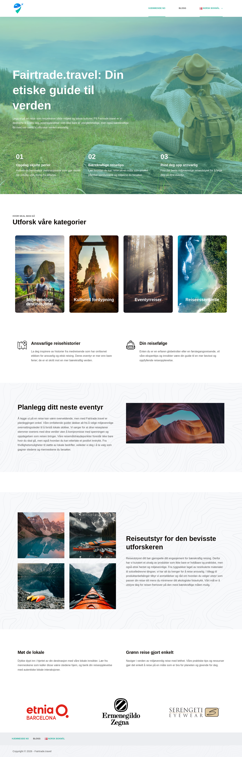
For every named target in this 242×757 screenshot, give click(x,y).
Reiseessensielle (202, 299)
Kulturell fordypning (94, 299)
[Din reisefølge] (130, 345)
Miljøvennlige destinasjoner (39, 301)
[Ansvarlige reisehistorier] (22, 345)
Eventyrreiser (148, 299)
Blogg (182, 8)
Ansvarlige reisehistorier (55, 343)
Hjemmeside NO (156, 8)
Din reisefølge (153, 343)
